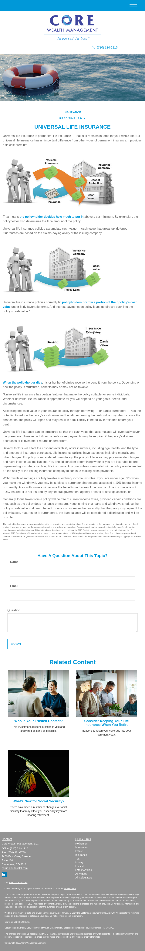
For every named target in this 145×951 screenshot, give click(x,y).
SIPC (110, 928)
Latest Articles (83, 869)
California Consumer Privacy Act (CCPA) (99, 913)
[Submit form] (17, 644)
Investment (81, 847)
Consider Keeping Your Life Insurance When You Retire (106, 723)
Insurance (81, 854)
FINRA (105, 928)
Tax (77, 858)
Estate (79, 851)
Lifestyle (80, 866)
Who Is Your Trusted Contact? (38, 721)
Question (13, 610)
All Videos (81, 873)
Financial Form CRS (18, 882)
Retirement (81, 843)
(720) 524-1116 (105, 47)
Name (14, 561)
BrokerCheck (70, 888)
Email (14, 586)
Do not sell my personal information (66, 916)
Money (79, 862)
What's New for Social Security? (38, 801)
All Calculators (83, 877)
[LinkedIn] (4, 874)
